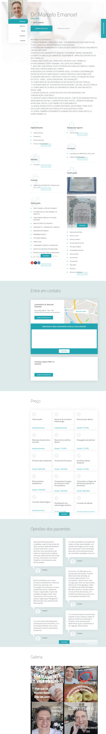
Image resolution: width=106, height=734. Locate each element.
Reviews (22, 36)
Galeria (22, 41)
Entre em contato (63, 26)
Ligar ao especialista (44, 318)
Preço (23, 31)
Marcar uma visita (41, 26)
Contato (22, 26)
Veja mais (82, 225)
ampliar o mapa (81, 311)
